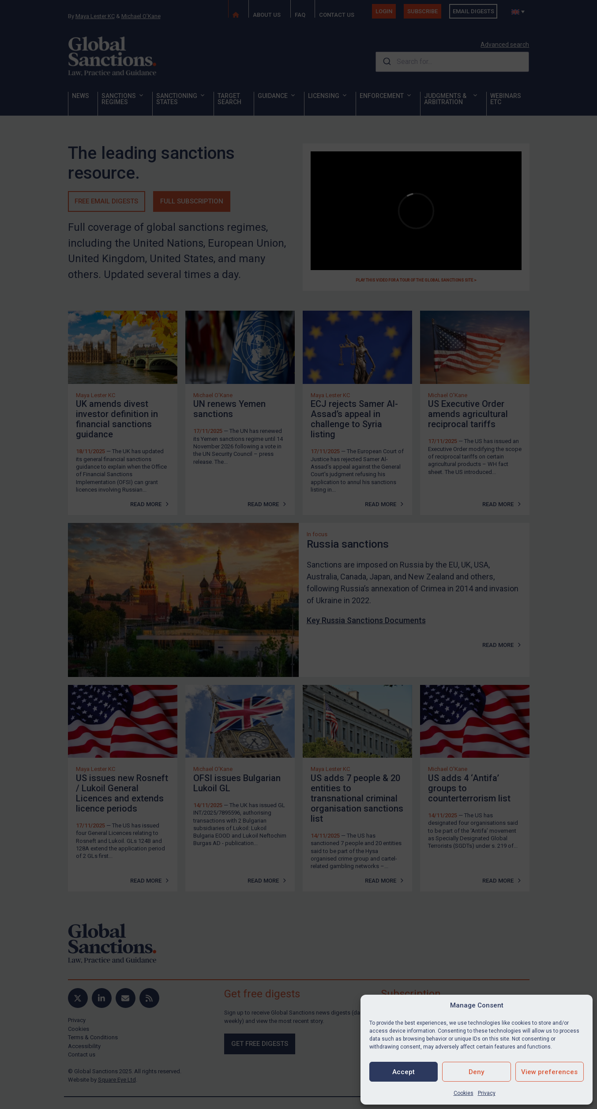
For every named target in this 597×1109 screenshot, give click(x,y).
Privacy (487, 1093)
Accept (403, 1072)
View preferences (549, 1072)
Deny (476, 1072)
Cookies (463, 1093)
